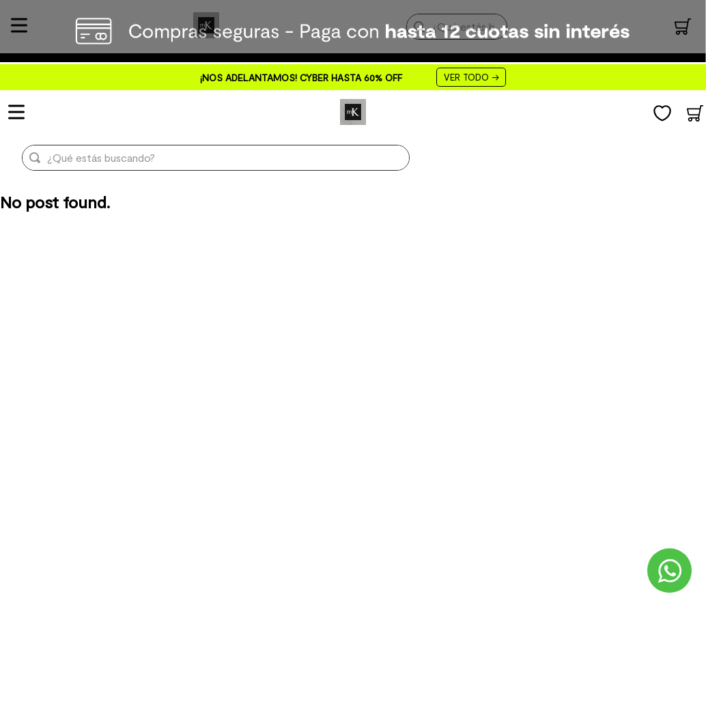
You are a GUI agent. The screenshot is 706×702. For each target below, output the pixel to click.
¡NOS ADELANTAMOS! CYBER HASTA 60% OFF (301, 77)
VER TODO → (471, 77)
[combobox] (205, 158)
